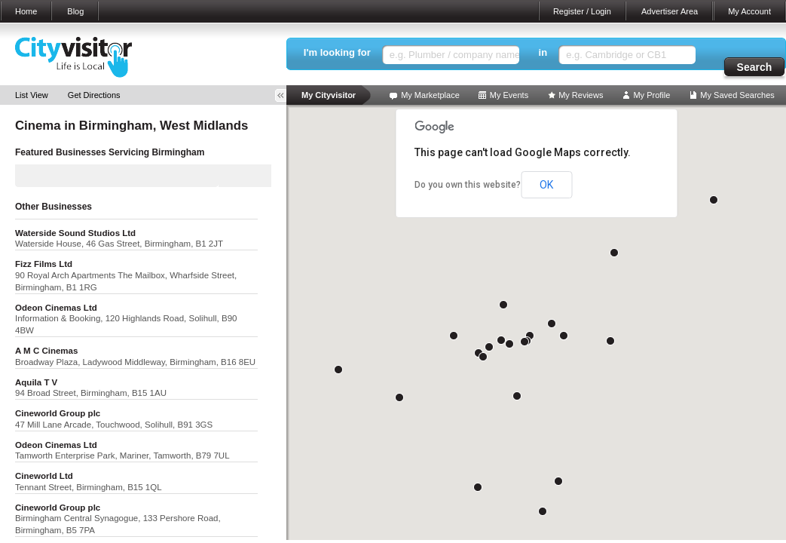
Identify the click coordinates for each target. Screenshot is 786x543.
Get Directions (94, 95)
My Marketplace (430, 95)
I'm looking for (337, 52)
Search (754, 67)
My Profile (651, 95)
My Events (509, 95)
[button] (501, 340)
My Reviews (580, 95)
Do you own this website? (467, 184)
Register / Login (582, 11)
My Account (749, 11)
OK (546, 185)
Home (26, 11)
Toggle (285, 95)
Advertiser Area (669, 11)
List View (31, 95)
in (543, 52)
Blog (75, 11)
